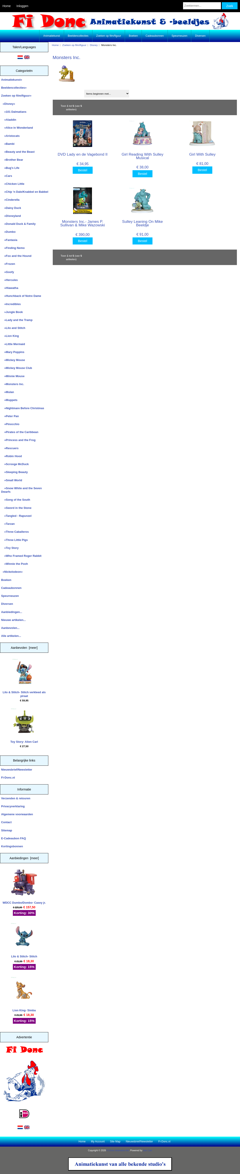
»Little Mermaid (13, 344)
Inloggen (22, 6)
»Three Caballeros (15, 531)
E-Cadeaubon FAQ (13, 838)
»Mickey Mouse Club (16, 368)
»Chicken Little (12, 183)
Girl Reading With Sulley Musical (142, 156)
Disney (94, 45)
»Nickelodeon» (12, 571)
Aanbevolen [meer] (24, 647)
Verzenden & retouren (15, 798)
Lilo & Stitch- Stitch (24, 940)
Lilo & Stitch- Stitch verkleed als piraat (24, 678)
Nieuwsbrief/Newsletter (16, 769)
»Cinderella (10, 199)
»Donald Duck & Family (18, 223)
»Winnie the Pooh (14, 563)
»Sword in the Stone (16, 508)
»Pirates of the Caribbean (19, 432)
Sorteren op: (62, 92)
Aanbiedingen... (11, 612)
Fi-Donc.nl (8, 777)
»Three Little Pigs (14, 540)
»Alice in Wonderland (17, 127)
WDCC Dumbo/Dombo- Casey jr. (24, 886)
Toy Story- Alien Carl (24, 725)
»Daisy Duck (11, 208)
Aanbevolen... (10, 628)
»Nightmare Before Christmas (22, 408)
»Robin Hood (11, 456)
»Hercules (9, 280)
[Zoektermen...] (202, 5)
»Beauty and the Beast (18, 151)
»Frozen (8, 263)
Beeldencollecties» (14, 87)
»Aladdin (8, 119)
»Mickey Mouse (13, 360)
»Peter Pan (10, 416)
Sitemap (6, 830)
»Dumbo (8, 231)
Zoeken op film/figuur (74, 45)
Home (6, 6)
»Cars (6, 176)
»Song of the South (15, 499)
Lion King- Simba (24, 994)
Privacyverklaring (13, 806)
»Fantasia (9, 240)
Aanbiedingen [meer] (24, 858)
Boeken (133, 35)
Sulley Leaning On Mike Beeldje (142, 223)
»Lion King (10, 336)
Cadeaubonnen (155, 35)
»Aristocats (10, 135)
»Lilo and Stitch (13, 328)
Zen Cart (147, 1150)
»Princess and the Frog (18, 440)
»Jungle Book (12, 312)
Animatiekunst (51, 35)
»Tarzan (8, 523)
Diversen (200, 35)
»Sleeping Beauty (14, 472)
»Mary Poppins (12, 352)
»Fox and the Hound (16, 256)
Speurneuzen (179, 35)
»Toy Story (10, 548)
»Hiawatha (9, 288)
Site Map (115, 1141)
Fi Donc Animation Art (118, 1150)
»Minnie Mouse (13, 376)
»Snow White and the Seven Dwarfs (21, 490)
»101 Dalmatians (13, 111)
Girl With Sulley (202, 154)
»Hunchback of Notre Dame (21, 296)
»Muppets (9, 400)
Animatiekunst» (11, 79)
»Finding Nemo (13, 248)
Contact (6, 822)
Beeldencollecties (78, 35)
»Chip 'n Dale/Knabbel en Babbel (24, 191)
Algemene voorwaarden (17, 814)
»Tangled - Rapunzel (16, 515)
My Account (98, 1141)
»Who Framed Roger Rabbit (21, 555)
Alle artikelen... (11, 636)
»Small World (11, 480)
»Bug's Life (10, 168)
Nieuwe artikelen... (13, 620)
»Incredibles (11, 304)
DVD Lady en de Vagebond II (82, 154)
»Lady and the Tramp (17, 320)
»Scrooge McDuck (15, 464)
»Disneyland (11, 216)
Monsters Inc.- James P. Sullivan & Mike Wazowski (82, 223)
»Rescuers (10, 448)
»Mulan (7, 392)
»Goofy (7, 272)
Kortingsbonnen (12, 846)
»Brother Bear (12, 159)
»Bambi (7, 143)
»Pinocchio (10, 424)
